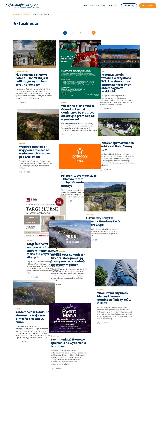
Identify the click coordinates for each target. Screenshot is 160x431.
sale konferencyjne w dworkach (124, 398)
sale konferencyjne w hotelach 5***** (126, 378)
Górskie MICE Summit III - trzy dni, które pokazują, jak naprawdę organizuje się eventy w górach (78, 240)
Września (19, 219)
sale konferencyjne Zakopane (90, 381)
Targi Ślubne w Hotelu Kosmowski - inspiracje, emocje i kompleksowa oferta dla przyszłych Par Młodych (33, 229)
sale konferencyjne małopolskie (58, 378)
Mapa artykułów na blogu (22, 386)
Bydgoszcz (65, 302)
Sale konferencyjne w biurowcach (125, 420)
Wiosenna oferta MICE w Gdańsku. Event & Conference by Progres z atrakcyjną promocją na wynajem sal (77, 112)
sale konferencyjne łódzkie (56, 375)
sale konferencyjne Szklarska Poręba (93, 412)
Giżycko (19, 274)
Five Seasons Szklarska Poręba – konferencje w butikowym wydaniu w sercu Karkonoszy (32, 79)
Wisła (108, 66)
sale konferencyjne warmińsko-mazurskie (61, 401)
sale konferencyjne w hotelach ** (125, 386)
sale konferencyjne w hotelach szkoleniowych (129, 407)
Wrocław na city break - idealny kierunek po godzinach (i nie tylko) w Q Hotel (123, 269)
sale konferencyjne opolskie (56, 383)
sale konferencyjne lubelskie (56, 369)
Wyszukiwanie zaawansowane (24, 372)
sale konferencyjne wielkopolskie (58, 404)
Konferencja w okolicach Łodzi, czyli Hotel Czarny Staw (123, 142)
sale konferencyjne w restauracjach (125, 401)
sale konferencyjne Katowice (90, 401)
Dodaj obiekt (17, 378)
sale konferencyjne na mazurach (124, 366)
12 (88, 33)
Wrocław (109, 261)
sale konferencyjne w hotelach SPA (125, 389)
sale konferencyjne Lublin (89, 398)
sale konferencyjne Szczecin (90, 378)
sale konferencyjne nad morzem (124, 363)
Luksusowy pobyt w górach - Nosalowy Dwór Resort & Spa (123, 208)
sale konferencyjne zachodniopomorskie (61, 407)
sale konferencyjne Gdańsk (89, 372)
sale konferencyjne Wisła (88, 404)
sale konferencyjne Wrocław (90, 369)
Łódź (108, 135)
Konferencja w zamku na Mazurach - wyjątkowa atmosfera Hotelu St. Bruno (33, 283)
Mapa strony (17, 383)
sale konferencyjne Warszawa (90, 366)
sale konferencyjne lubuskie (56, 372)
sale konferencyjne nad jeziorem (124, 375)
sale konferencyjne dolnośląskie (58, 363)
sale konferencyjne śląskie (56, 395)
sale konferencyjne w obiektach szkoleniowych (129, 410)
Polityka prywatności (20, 366)
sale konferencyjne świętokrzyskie (59, 398)
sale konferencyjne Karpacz (89, 410)
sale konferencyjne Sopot (89, 395)
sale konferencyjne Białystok (90, 392)
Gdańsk (63, 102)
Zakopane (110, 201)
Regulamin (17, 363)
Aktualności (17, 375)
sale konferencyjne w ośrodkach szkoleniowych (130, 412)
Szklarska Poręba (22, 71)
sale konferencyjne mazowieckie (58, 381)
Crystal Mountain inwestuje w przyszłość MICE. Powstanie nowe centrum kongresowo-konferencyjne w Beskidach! (121, 78)
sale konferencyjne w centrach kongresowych (129, 392)
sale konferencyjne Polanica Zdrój (92, 389)
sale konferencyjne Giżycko (89, 418)
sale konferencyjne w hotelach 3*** (125, 383)
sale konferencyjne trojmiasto (123, 372)
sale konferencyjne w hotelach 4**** (126, 381)
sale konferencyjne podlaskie (57, 389)
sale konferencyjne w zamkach (124, 395)
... (84, 33)
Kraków (18, 141)
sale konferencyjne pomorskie (57, 392)
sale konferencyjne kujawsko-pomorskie (61, 366)
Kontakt (113, 6)
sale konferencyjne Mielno (89, 407)
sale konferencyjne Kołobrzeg (90, 386)
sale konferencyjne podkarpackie (58, 386)
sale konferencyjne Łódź (88, 383)
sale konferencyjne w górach (123, 369)
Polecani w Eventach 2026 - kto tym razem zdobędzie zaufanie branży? (78, 175)
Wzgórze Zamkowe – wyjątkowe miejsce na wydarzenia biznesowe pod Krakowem (31, 149)
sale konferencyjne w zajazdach (124, 404)
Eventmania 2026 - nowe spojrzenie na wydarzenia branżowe (78, 309)
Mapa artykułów (19, 381)
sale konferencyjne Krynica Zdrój (91, 415)
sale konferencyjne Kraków (89, 363)
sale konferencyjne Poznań (89, 375)
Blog (103, 6)
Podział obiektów (90, 6)
